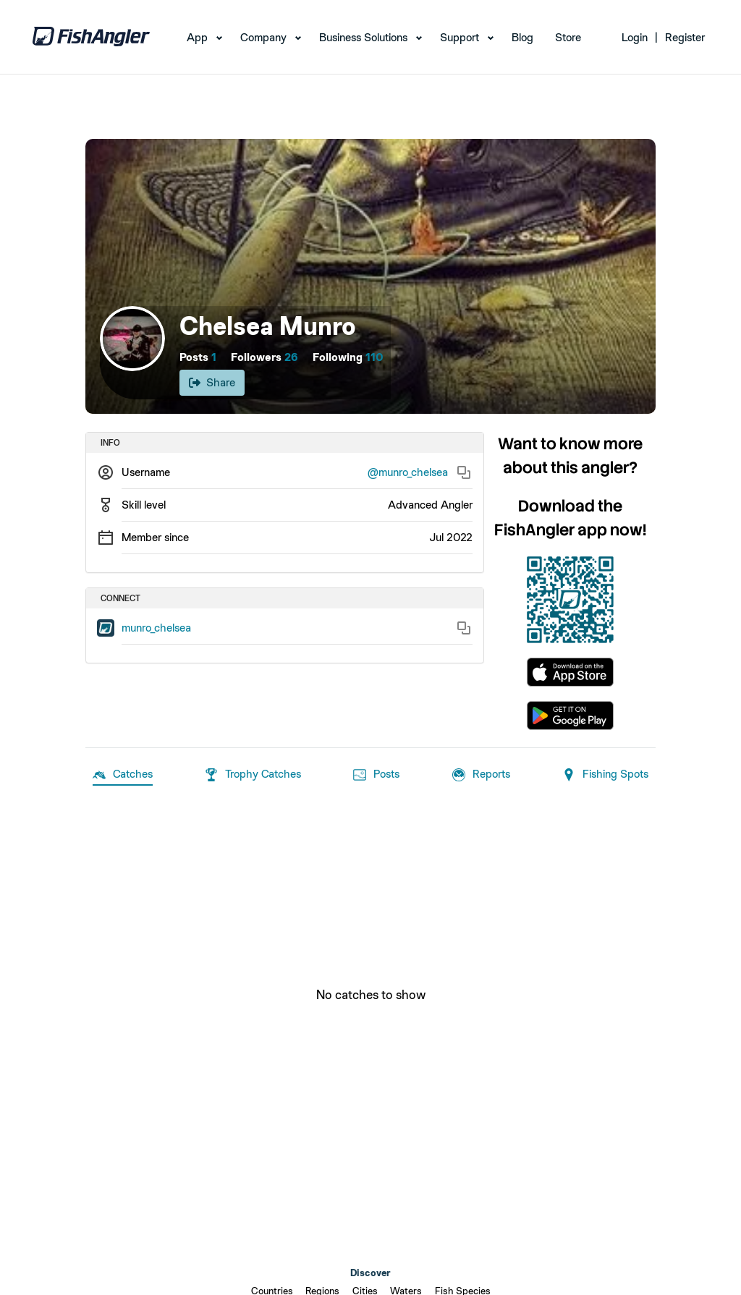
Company (263, 37)
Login (635, 37)
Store (568, 37)
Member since (155, 537)
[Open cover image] (370, 276)
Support (459, 37)
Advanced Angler (430, 504)
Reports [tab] (481, 774)
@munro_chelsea (408, 472)
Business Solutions (363, 37)
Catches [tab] (123, 774)
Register (685, 37)
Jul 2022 (451, 537)
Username (146, 472)
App (197, 37)
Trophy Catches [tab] (253, 774)
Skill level (144, 504)
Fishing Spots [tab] (605, 774)
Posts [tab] (376, 774)
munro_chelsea (156, 627)
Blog (522, 37)
